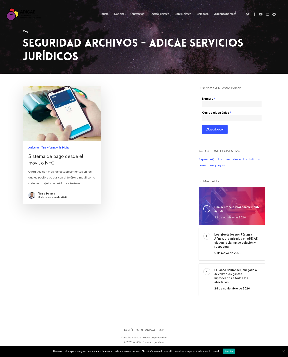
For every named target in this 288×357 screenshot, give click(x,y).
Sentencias (137, 14)
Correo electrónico (216, 112)
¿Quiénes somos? (225, 14)
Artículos (33, 150)
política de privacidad (154, 337)
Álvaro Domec (46, 195)
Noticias (119, 14)
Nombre (208, 98)
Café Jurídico (183, 14)
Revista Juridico (159, 14)
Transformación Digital (55, 150)
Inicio (105, 14)
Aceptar (228, 351)
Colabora (202, 14)
